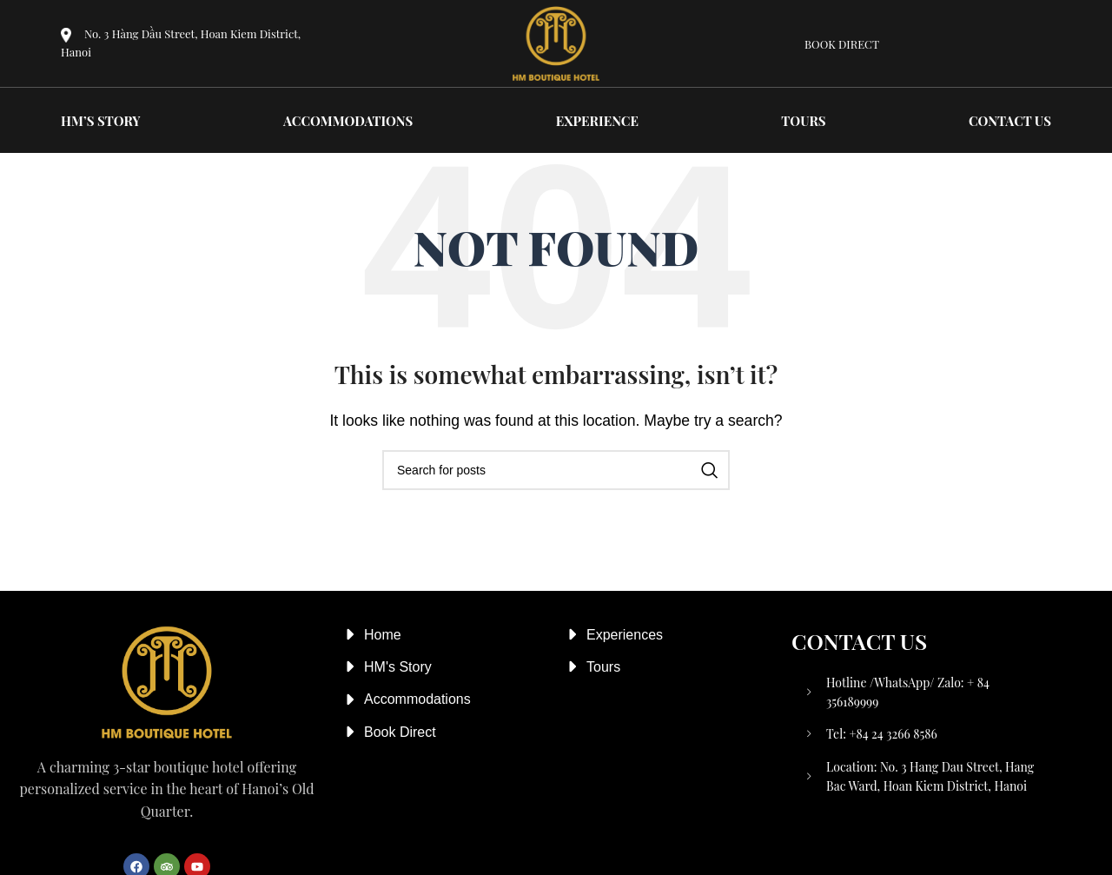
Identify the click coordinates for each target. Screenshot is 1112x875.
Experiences (624, 634)
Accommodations (417, 699)
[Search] (556, 470)
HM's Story (398, 667)
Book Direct (400, 732)
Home (382, 634)
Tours (603, 667)
